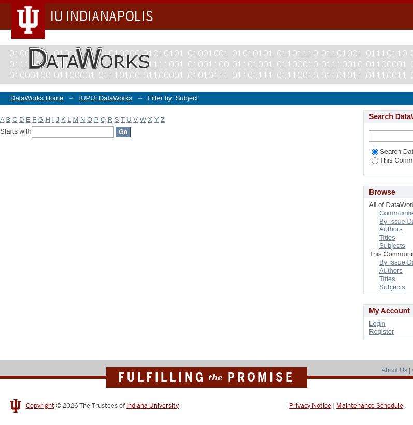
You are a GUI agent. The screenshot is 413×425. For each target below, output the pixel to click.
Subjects (392, 246)
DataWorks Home (36, 98)
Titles (387, 237)
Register (381, 331)
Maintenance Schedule (369, 406)
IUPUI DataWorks (105, 98)
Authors (391, 229)
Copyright (40, 406)
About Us (395, 370)
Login (377, 323)
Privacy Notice (310, 406)
